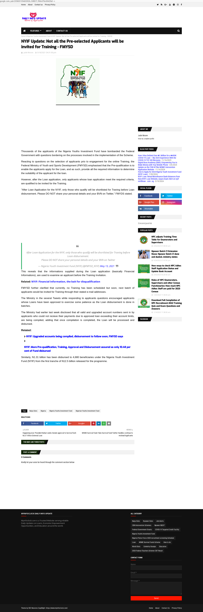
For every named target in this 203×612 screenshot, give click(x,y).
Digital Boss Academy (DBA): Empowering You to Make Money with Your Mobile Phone (157, 163)
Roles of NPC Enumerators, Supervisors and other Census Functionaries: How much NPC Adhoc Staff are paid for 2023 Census (165, 286)
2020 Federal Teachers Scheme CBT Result (147, 551)
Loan (134, 542)
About (30, 5)
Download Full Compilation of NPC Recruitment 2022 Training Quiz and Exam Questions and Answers (166, 304)
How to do (167, 542)
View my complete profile (146, 139)
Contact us (39, 5)
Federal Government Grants (142, 530)
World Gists (136, 547)
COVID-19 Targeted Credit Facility (167, 530)
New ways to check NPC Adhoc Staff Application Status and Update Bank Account (166, 268)
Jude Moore (28, 52)
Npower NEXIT (160, 525)
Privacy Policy (50, 5)
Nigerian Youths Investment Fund (39, 36)
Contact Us (166, 608)
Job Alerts (160, 521)
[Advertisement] (77, 128)
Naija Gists (33, 411)
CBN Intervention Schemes (141, 525)
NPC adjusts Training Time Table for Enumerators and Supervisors (164, 239)
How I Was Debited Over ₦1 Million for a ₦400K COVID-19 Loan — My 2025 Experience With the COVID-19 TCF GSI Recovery (157, 157)
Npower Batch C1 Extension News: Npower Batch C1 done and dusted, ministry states (165, 254)
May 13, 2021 (107, 266)
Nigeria (43, 411)
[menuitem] (24, 30)
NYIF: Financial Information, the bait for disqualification (65, 281)
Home (23, 5)
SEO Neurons (33, 608)
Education (162, 547)
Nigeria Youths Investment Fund (61, 411)
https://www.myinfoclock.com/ (57, 608)
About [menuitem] (49, 31)
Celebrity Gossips (150, 547)
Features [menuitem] (34, 31)
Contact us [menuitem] (62, 31)
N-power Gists (148, 521)
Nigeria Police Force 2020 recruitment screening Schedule (153, 538)
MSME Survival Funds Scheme (149, 542)
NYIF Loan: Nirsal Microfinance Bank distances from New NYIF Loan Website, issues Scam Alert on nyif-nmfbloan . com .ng (159, 178)
